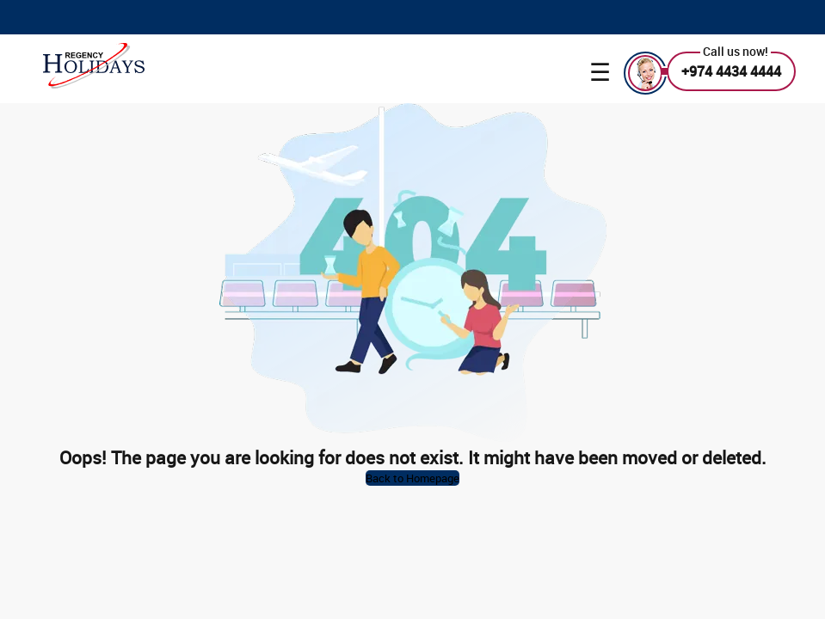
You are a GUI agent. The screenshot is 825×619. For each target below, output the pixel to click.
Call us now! (735, 51)
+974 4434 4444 (731, 71)
